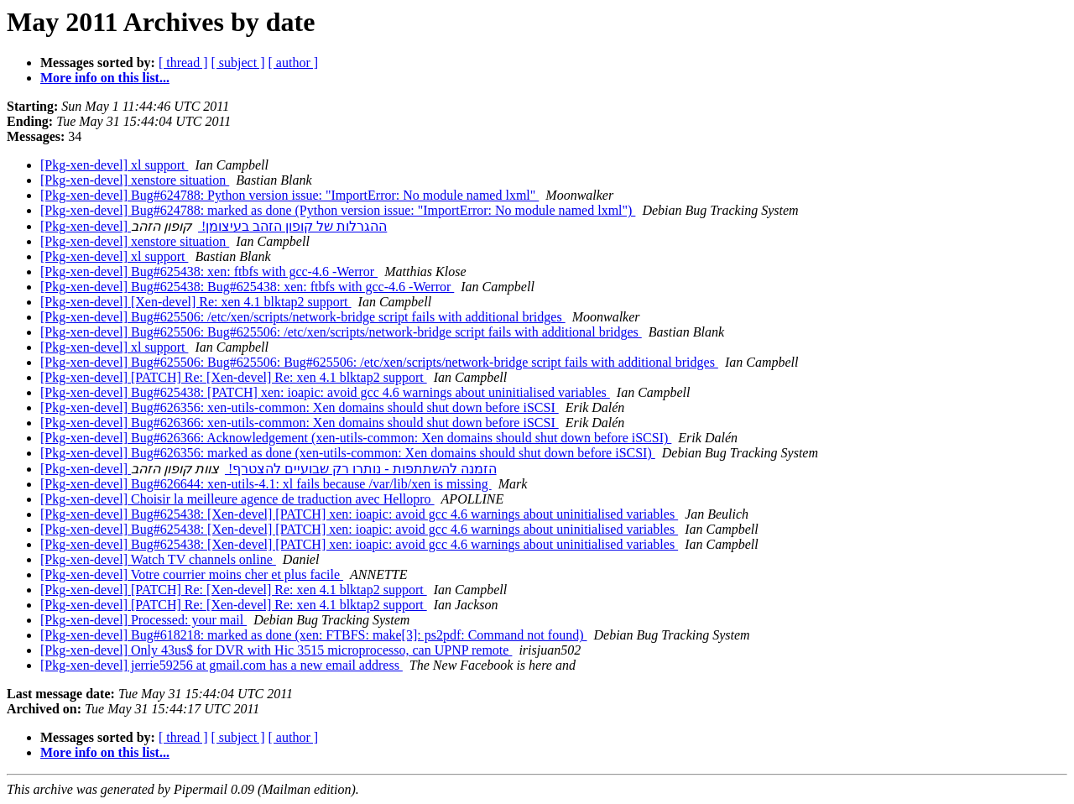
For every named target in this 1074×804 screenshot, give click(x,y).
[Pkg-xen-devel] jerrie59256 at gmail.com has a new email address (221, 665)
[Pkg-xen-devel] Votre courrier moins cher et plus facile (191, 574)
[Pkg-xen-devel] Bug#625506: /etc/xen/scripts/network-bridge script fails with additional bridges (303, 317)
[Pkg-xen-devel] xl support (114, 165)
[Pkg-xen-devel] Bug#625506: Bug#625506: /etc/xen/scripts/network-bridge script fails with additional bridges (341, 332)
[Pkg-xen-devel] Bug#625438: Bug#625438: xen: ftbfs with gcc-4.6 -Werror (247, 286)
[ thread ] (183, 62)
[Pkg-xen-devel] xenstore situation (134, 180)
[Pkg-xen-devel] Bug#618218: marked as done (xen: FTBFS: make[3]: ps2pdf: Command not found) (313, 635)
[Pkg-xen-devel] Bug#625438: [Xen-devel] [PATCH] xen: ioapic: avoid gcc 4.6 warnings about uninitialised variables (359, 514)
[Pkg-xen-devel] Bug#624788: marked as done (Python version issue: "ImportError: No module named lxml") (337, 210)
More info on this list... (104, 77)
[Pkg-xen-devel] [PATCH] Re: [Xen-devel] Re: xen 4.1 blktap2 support (233, 377)
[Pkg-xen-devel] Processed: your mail (143, 620)
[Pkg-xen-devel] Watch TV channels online (158, 559)
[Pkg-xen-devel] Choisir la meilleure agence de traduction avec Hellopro (237, 499)
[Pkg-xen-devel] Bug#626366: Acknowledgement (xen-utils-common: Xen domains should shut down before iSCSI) (355, 438)
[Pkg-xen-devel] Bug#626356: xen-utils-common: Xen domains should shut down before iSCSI (299, 407)
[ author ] (293, 62)
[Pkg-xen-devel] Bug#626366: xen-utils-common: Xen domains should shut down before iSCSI (299, 422)
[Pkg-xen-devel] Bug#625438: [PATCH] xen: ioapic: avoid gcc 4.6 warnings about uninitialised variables (325, 392)
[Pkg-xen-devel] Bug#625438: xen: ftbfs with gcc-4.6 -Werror (209, 271)
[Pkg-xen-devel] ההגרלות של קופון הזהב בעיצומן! (213, 226)
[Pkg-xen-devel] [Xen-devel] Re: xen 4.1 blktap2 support (196, 302)
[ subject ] (238, 62)
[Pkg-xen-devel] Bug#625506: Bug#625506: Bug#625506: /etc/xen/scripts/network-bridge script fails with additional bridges (379, 362)
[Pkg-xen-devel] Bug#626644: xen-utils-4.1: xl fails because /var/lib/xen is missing (266, 484)
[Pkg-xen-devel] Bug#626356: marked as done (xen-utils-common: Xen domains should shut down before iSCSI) (347, 453)
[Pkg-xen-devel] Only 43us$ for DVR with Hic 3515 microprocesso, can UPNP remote (276, 650)
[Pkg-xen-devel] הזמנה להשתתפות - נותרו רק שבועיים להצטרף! (268, 469)
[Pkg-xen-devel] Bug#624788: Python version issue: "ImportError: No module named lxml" (289, 195)
